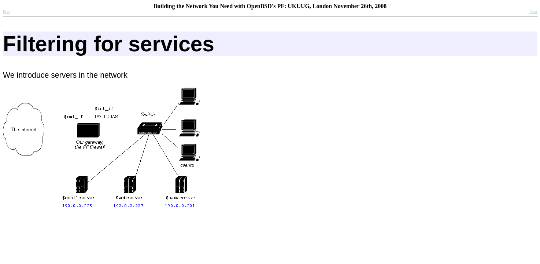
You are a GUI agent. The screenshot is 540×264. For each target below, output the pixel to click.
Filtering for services (108, 44)
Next (533, 12)
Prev (6, 12)
